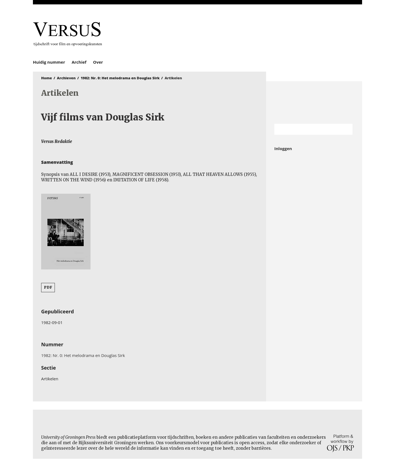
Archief (79, 62)
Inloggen (283, 148)
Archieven (66, 77)
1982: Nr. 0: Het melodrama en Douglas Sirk (120, 77)
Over (98, 62)
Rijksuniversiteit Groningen (314, 102)
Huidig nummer (49, 62)
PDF (48, 287)
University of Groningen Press (277, 33)
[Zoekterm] (306, 129)
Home (46, 77)
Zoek (345, 129)
